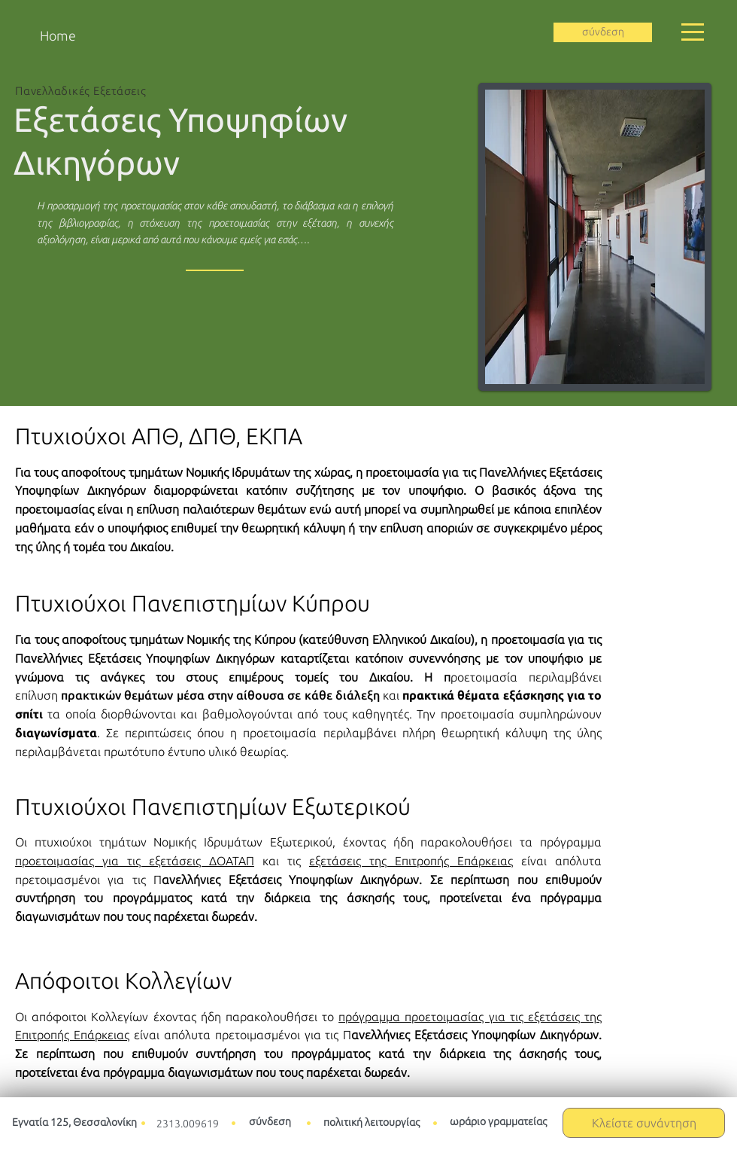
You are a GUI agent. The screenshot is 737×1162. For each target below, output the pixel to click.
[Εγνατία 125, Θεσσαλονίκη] (74, 1123)
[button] (692, 32)
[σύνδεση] (603, 32)
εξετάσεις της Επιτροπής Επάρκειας (411, 861)
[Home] (57, 35)
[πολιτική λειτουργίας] (371, 1123)
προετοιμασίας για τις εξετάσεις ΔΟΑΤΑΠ (134, 861)
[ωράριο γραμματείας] (498, 1122)
